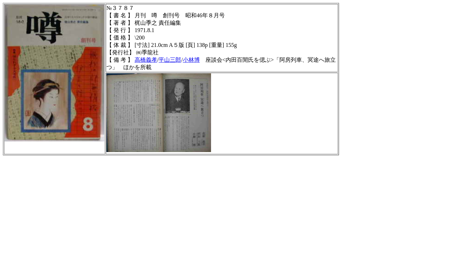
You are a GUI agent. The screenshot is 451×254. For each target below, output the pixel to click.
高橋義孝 (146, 60)
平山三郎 (170, 60)
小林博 (191, 60)
